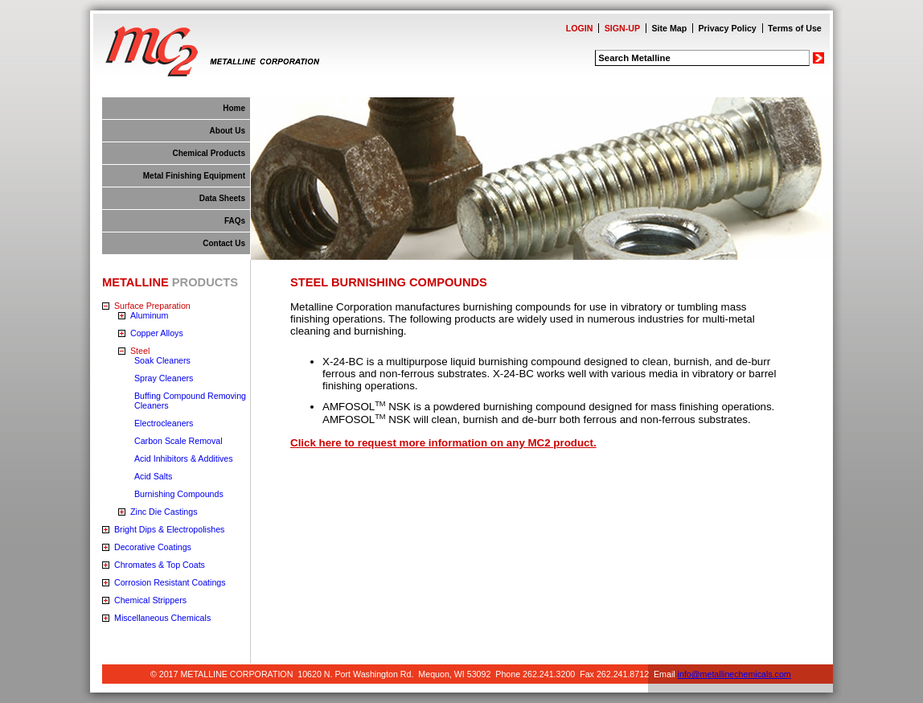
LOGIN (579, 28)
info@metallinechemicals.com (734, 674)
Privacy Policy (728, 28)
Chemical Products (208, 153)
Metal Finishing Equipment (194, 175)
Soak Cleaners (162, 360)
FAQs (234, 220)
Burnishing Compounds (179, 494)
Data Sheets (222, 198)
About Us (227, 130)
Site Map (669, 28)
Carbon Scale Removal (178, 441)
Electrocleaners (163, 423)
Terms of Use (795, 28)
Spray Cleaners (163, 378)
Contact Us (224, 243)
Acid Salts (153, 476)
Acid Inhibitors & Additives (183, 458)
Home (234, 108)
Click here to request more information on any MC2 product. (443, 443)
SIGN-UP (622, 28)
